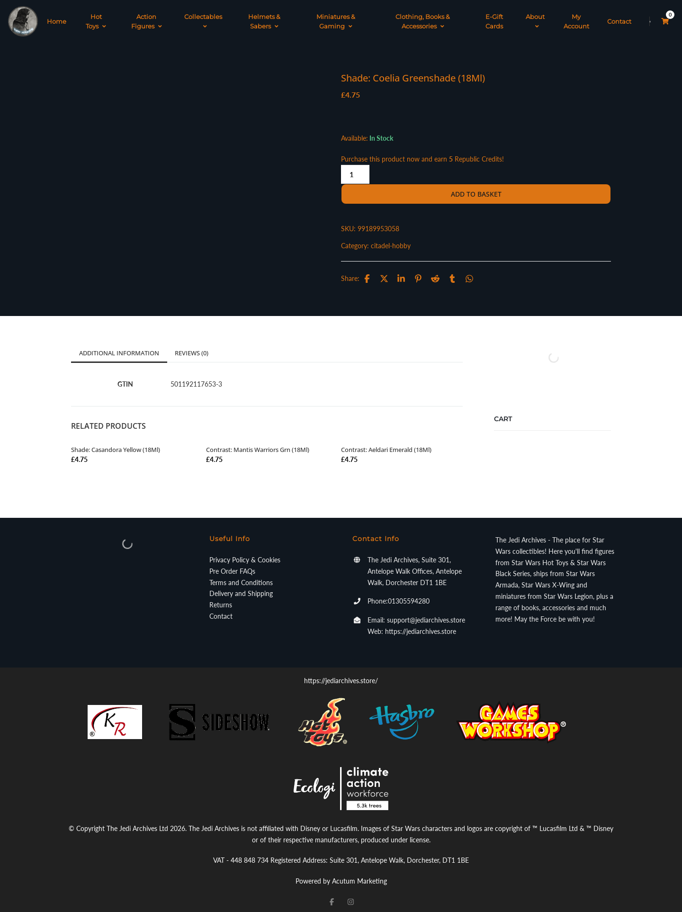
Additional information (119, 346)
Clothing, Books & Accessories (422, 18)
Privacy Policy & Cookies (244, 553)
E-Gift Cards (494, 18)
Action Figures (146, 18)
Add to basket (476, 186)
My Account (576, 18)
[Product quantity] (355, 167)
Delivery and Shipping (241, 586)
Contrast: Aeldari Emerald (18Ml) (386, 442)
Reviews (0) (191, 346)
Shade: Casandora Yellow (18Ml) (115, 442)
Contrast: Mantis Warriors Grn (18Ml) (257, 442)
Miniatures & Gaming (335, 18)
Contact (619, 18)
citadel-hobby (391, 239)
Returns (220, 598)
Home (56, 18)
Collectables (203, 18)
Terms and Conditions (241, 575)
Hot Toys (96, 18)
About (535, 18)
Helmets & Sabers (264, 18)
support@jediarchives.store (426, 613)
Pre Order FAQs (232, 564)
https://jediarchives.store (420, 624)
